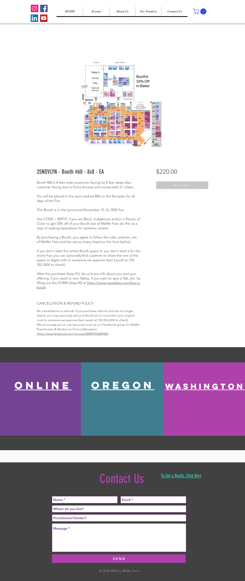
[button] (200, 11)
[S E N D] (119, 558)
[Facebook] (44, 8)
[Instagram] (34, 8)
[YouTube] (43, 18)
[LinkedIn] (34, 18)
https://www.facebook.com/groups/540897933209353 (72, 334)
